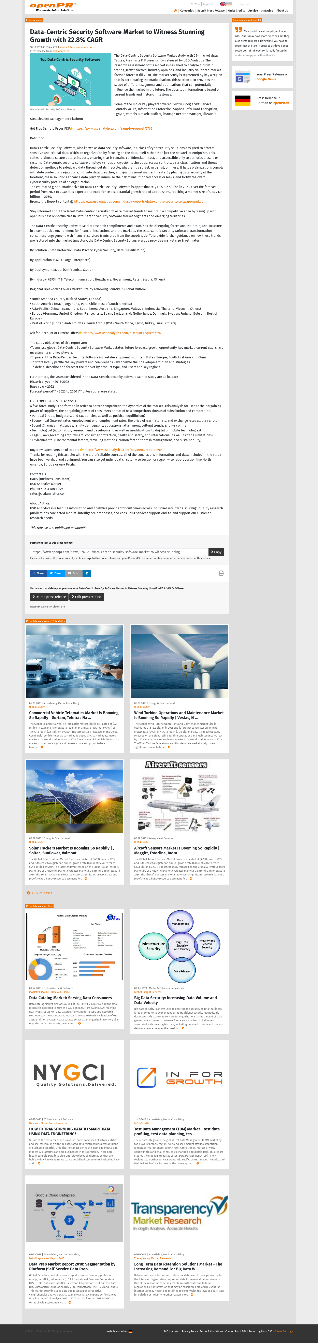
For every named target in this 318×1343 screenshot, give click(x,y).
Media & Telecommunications (77, 47)
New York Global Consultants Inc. (48, 1123)
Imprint (207, 4)
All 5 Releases (38, 893)
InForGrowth (141, 1123)
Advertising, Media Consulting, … (62, 703)
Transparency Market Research (152, 1258)
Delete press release (49, 597)
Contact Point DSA (235, 1331)
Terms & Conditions (211, 1331)
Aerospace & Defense (160, 838)
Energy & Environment (161, 703)
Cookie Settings (283, 1331)
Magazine (267, 10)
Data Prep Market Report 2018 (46, 1258)
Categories (187, 10)
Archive (253, 10)
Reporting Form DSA (260, 1331)
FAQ (166, 1331)
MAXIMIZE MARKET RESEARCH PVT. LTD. (51, 992)
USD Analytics (61, 51)
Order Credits (236, 10)
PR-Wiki (195, 4)
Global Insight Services (147, 992)
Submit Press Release (211, 10)
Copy (216, 552)
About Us (282, 10)
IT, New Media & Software (58, 988)
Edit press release (87, 597)
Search (279, 4)
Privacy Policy (190, 1331)
